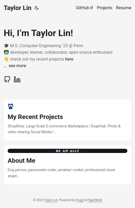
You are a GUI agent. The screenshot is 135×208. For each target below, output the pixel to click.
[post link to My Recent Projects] (67, 120)
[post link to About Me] (67, 165)
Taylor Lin (17, 8)
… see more (15, 65)
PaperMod (94, 200)
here (69, 59)
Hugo (80, 200)
